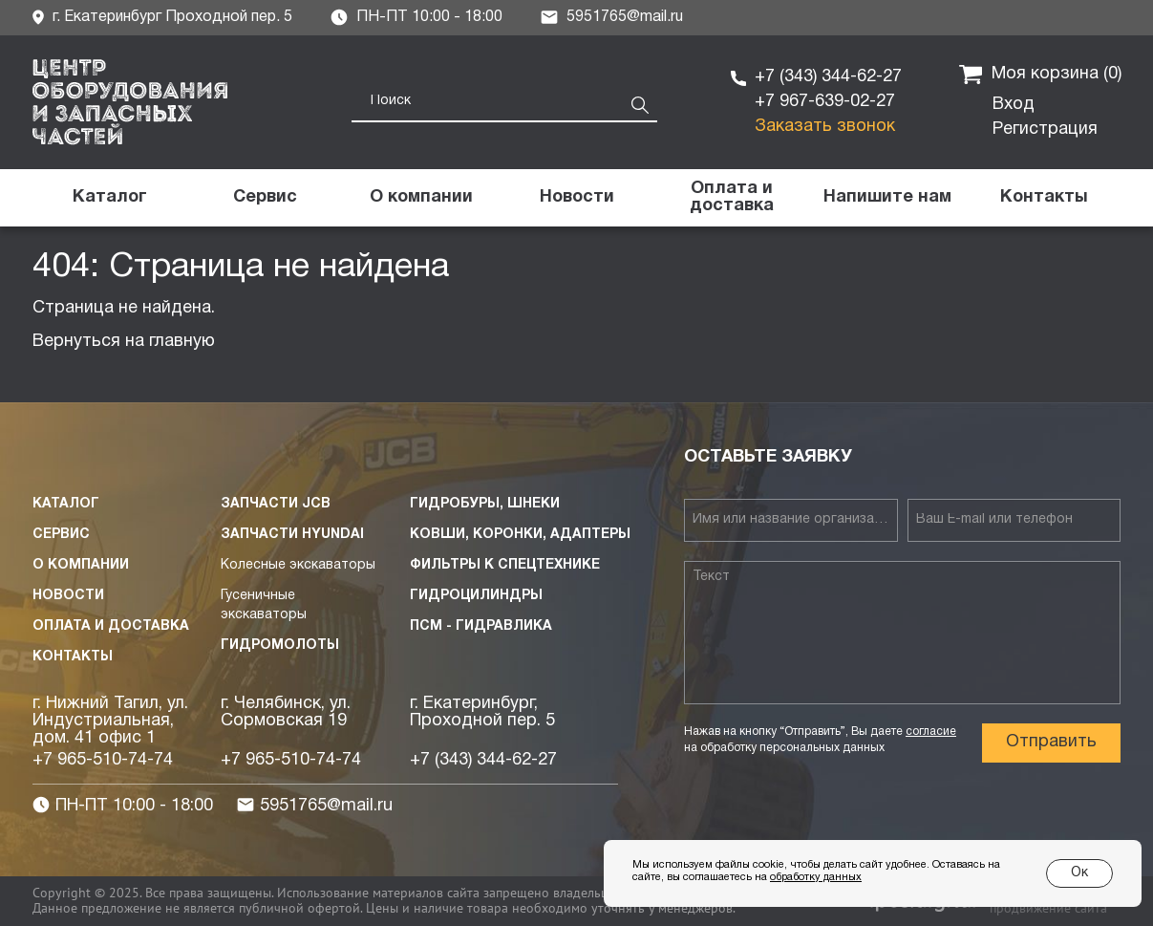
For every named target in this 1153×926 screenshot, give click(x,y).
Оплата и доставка (110, 626)
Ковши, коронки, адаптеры (520, 534)
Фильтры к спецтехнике (505, 565)
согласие (931, 731)
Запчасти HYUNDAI (292, 534)
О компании (80, 565)
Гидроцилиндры (476, 596)
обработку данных (816, 877)
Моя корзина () (1040, 74)
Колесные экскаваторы (298, 565)
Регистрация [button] (1045, 129)
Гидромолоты (280, 645)
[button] (888, 197)
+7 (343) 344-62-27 (828, 77)
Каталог (65, 504)
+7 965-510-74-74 (102, 760)
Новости (68, 596)
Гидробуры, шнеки (485, 504)
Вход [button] (1014, 105)
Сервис (61, 534)
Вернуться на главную (123, 342)
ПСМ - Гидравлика (481, 626)
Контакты (72, 657)
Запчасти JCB (276, 504)
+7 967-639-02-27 (825, 102)
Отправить (1051, 742)
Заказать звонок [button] (825, 126)
